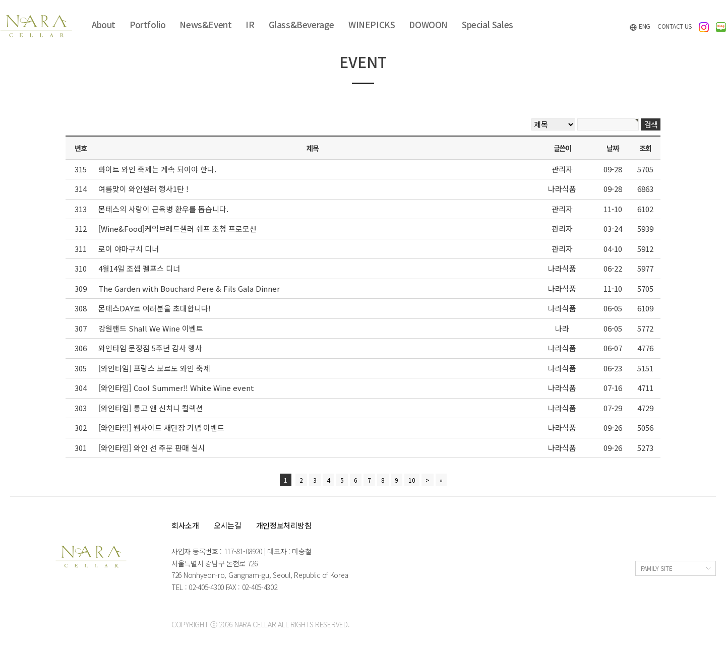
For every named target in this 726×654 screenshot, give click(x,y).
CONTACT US (674, 26)
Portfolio (147, 24)
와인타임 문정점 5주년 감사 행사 (150, 348)
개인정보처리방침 (284, 525)
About (103, 24)
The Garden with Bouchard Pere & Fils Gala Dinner (189, 288)
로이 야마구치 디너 (128, 248)
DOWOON (428, 24)
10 (411, 480)
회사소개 (185, 525)
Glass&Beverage (301, 24)
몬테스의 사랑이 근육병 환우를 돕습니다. (163, 209)
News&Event (205, 24)
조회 (645, 148)
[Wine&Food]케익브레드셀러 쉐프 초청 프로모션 (177, 228)
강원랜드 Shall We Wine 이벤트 (150, 328)
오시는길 (227, 525)
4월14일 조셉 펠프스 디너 (139, 268)
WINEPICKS (371, 24)
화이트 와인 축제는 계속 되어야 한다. (157, 169)
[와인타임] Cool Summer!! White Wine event (176, 387)
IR (250, 24)
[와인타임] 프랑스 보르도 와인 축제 (154, 368)
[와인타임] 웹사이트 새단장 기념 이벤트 (161, 427)
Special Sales (487, 24)
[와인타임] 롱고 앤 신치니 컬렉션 (150, 408)
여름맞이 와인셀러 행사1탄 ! (143, 188)
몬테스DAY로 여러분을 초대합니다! (154, 308)
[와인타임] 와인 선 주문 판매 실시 (151, 447)
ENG (639, 26)
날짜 (612, 148)
